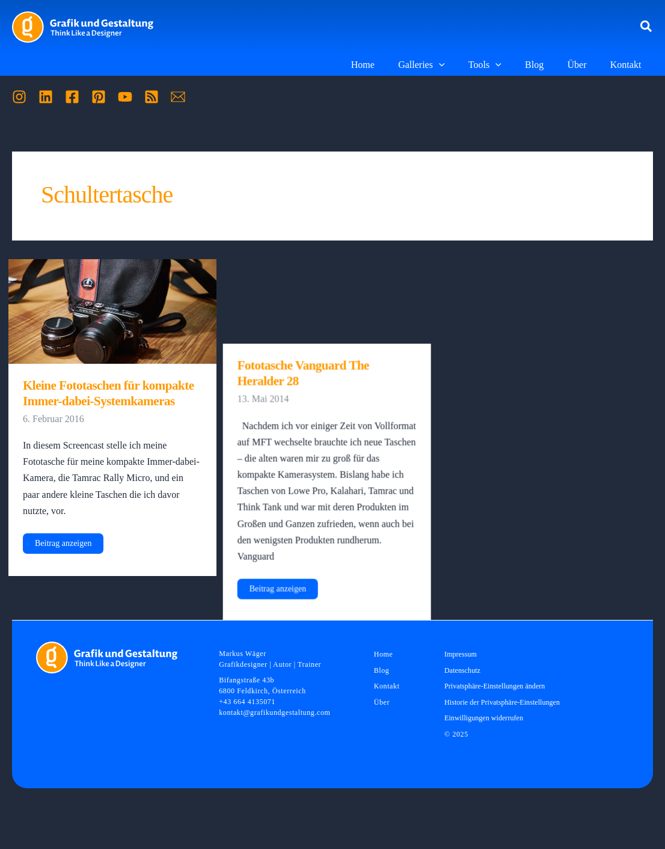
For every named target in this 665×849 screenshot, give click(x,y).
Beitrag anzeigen (62, 546)
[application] (459, 65)
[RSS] (151, 97)
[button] (646, 27)
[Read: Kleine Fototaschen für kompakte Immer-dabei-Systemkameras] (112, 310)
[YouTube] (125, 97)
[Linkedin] (45, 97)
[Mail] (178, 97)
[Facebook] (72, 97)
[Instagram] (19, 97)
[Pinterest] (98, 97)
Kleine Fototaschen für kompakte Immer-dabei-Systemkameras (108, 393)
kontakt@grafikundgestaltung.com (274, 712)
